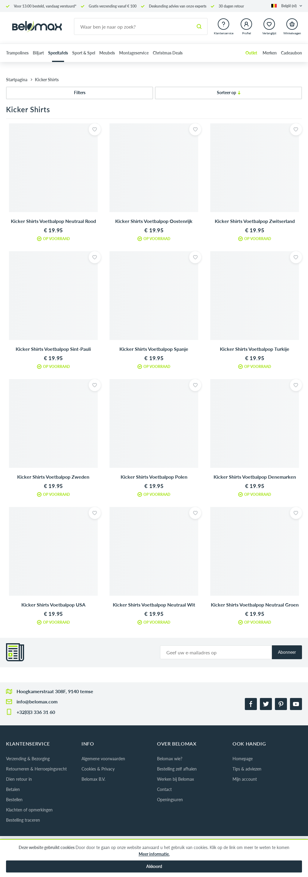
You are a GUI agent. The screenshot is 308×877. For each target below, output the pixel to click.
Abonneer (287, 652)
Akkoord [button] (154, 866)
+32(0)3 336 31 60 (36, 712)
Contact (164, 789)
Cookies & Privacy (98, 768)
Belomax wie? (169, 758)
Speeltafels (58, 52)
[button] (286, 6)
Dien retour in (19, 779)
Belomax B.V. (93, 779)
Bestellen (14, 799)
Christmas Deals (168, 52)
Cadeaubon (291, 52)
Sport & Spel (83, 52)
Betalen (13, 789)
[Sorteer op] (228, 93)
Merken (270, 52)
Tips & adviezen (247, 768)
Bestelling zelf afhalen (177, 768)
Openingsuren (170, 799)
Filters (79, 92)
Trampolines (17, 52)
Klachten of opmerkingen (29, 809)
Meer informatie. (154, 854)
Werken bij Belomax (175, 779)
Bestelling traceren (23, 820)
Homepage (243, 758)
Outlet (251, 52)
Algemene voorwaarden (103, 758)
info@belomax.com (37, 701)
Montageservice (134, 52)
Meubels (107, 52)
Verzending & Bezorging (28, 758)
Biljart (38, 52)
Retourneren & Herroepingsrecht (36, 768)
